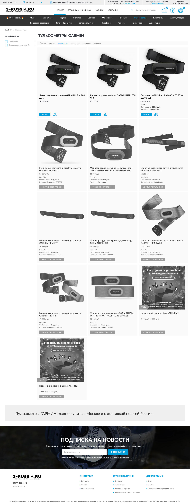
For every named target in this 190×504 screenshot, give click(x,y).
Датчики (91, 18)
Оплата (84, 485)
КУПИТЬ (45, 114)
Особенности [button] (12, 36)
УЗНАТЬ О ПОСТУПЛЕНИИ (51, 187)
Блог (150, 481)
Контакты (113, 10)
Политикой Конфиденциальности (98, 457)
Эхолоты (77, 18)
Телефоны (106, 23)
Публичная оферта (122, 489)
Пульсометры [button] (140, 18)
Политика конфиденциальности (161, 489)
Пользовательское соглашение (127, 492)
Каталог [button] (60, 10)
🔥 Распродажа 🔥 (15, 18)
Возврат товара (87, 489)
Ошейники (107, 18)
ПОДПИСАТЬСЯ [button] (118, 452)
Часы (32, 18)
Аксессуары (154, 23)
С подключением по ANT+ (19, 45)
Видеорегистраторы (39, 23)
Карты (63, 18)
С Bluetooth (13, 42)
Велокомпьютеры (87, 23)
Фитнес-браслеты (64, 23)
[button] (157, 3)
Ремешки (123, 18)
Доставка (85, 481)
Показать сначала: (47, 43)
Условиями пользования (120, 457)
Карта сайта (119, 485)
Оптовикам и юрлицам (79, 10)
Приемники (137, 23)
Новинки (99, 10)
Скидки (151, 485)
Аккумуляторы (177, 18)
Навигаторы (47, 18)
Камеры (121, 23)
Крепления (158, 18)
